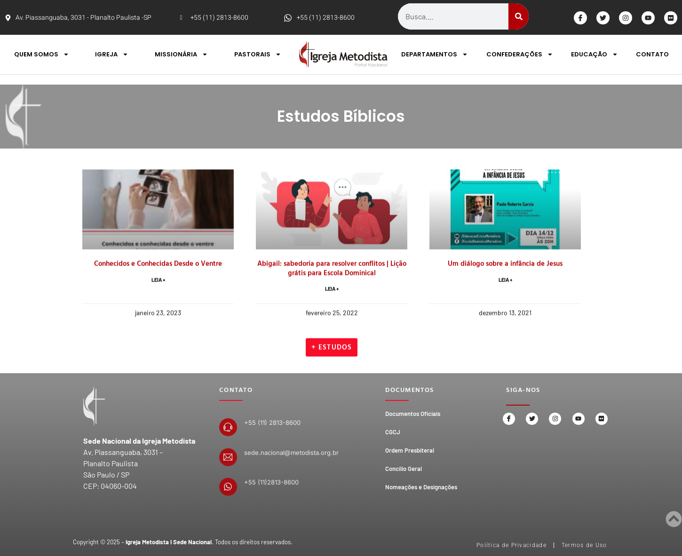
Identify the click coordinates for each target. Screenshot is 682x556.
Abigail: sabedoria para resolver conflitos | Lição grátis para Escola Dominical (331, 315)
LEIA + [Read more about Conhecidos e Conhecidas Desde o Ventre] (158, 327)
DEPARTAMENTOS (434, 54)
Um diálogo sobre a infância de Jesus (505, 310)
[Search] (518, 16)
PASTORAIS (257, 54)
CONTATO (652, 54)
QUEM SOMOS (41, 54)
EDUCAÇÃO (594, 54)
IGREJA (111, 54)
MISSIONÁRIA (181, 54)
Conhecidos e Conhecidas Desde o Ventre (158, 310)
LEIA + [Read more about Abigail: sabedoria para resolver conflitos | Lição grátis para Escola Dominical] (332, 336)
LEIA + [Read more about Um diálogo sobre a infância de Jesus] (505, 327)
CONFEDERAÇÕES (519, 54)
